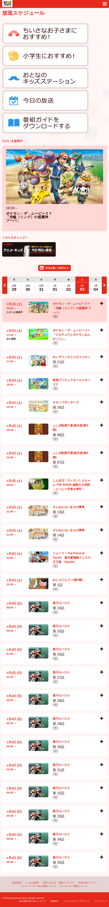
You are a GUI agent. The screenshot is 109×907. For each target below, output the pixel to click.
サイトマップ (101, 901)
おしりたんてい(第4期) (68, 580)
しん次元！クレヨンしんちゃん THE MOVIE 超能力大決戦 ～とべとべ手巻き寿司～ (71, 485)
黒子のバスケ (61, 603)
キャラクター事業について (74, 886)
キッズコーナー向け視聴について (38, 886)
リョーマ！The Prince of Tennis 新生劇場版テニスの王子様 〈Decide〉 (72, 558)
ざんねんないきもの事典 (69, 507)
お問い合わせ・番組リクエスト (58, 882)
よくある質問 (32, 882)
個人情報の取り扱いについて (32, 901)
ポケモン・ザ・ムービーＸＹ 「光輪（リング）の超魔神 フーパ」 (29, 217)
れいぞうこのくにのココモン (71, 357)
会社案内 (16, 882)
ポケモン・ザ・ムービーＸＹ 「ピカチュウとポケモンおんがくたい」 (71, 335)
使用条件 (54, 901)
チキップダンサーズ (66, 402)
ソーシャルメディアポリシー (76, 901)
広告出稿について (87, 882)
